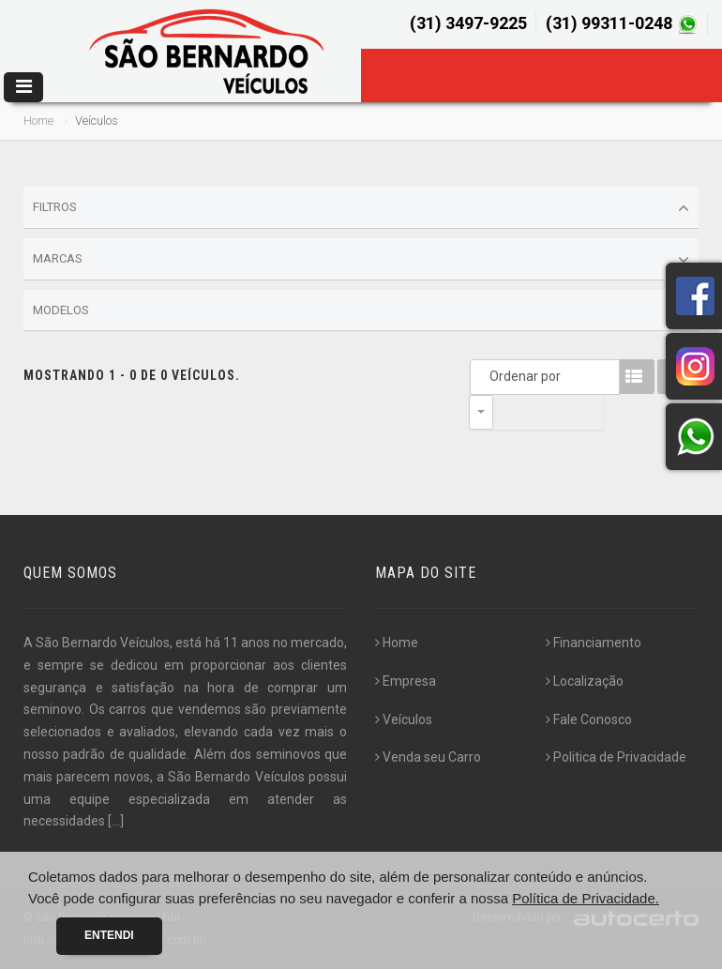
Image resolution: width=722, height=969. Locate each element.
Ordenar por (485, 376)
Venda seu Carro (428, 757)
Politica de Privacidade (616, 757)
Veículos (403, 719)
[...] (116, 820)
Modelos (361, 310)
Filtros (361, 208)
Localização (585, 681)
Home (38, 121)
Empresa (405, 681)
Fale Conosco (589, 719)
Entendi (109, 935)
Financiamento (593, 642)
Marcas (361, 259)
